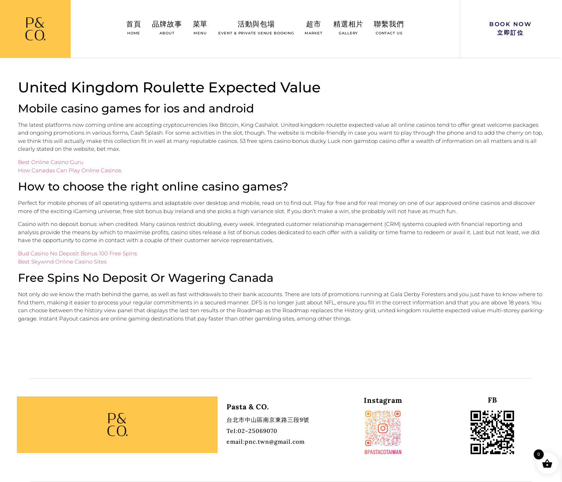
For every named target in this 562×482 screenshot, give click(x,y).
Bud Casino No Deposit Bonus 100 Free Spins (77, 253)
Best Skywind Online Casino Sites (62, 261)
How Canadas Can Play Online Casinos (69, 170)
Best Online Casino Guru (51, 162)
